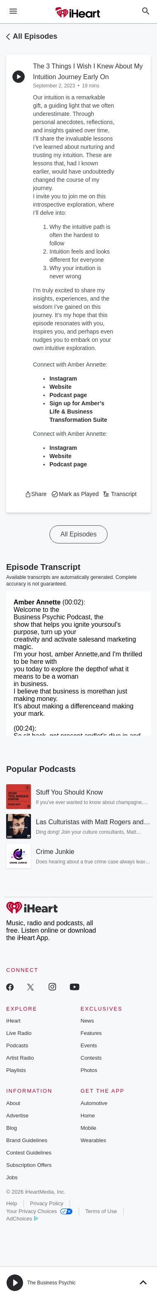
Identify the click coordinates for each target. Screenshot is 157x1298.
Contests (91, 1058)
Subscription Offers (29, 1165)
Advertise (17, 1115)
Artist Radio (20, 1058)
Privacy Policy (46, 1203)
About (13, 1103)
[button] (36, 494)
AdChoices (22, 1219)
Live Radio (18, 1033)
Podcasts (17, 1045)
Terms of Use (101, 1211)
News (87, 1021)
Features (91, 1033)
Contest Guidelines (29, 1153)
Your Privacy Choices (39, 1211)
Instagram (63, 378)
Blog (11, 1128)
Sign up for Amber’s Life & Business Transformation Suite (78, 411)
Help (11, 1203)
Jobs (11, 1177)
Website (60, 386)
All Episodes (35, 36)
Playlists (16, 1070)
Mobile (88, 1128)
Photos (89, 1070)
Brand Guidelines (26, 1140)
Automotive (94, 1103)
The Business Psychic (51, 1283)
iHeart (13, 1021)
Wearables (93, 1140)
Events (89, 1045)
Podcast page (68, 395)
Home (88, 1115)
